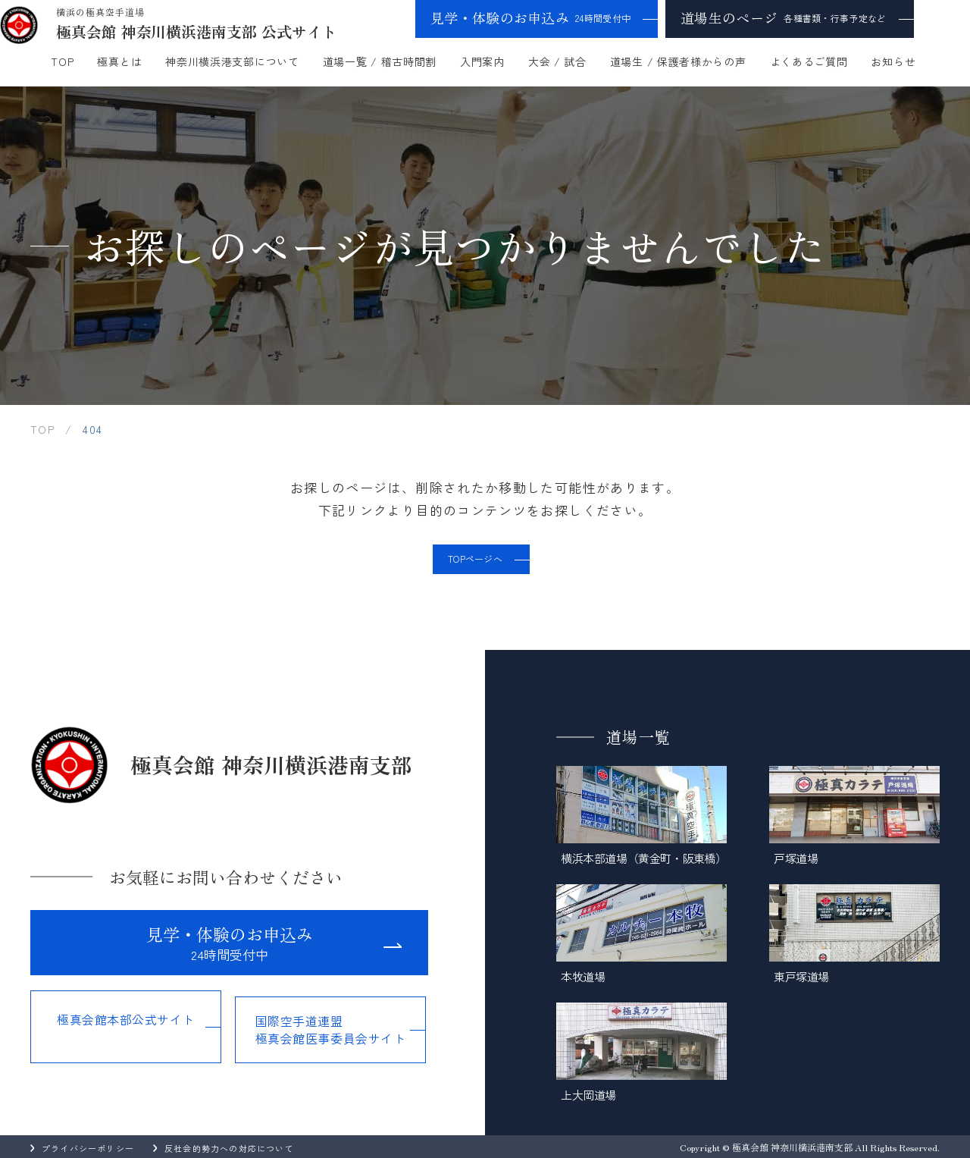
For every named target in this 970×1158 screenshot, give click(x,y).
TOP (62, 61)
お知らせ (893, 61)
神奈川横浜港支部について (232, 61)
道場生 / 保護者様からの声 (678, 61)
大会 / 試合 (557, 61)
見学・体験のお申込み (530, 17)
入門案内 (482, 61)
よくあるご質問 (809, 61)
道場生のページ (783, 17)
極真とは (119, 61)
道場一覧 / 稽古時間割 (379, 61)
